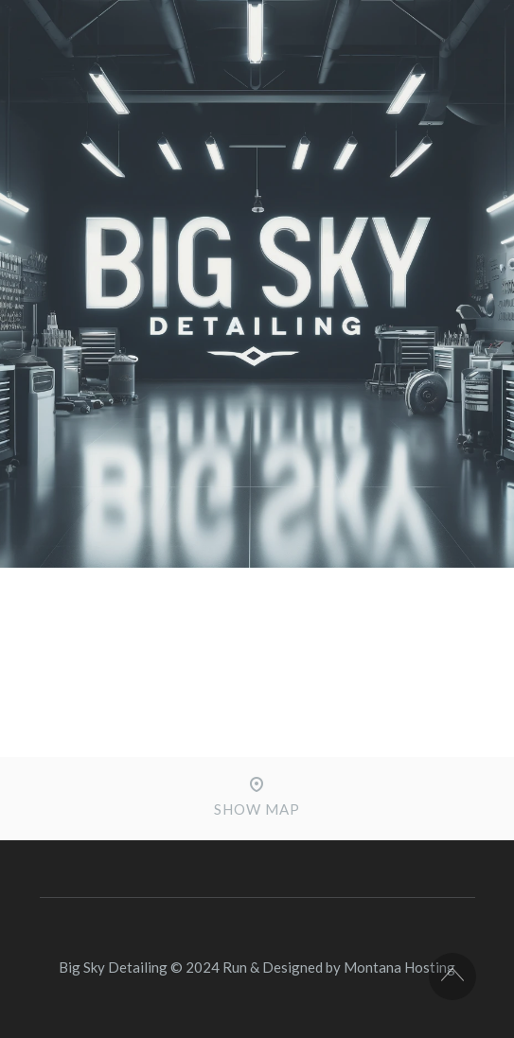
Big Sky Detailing (113, 967)
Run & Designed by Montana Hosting (338, 967)
